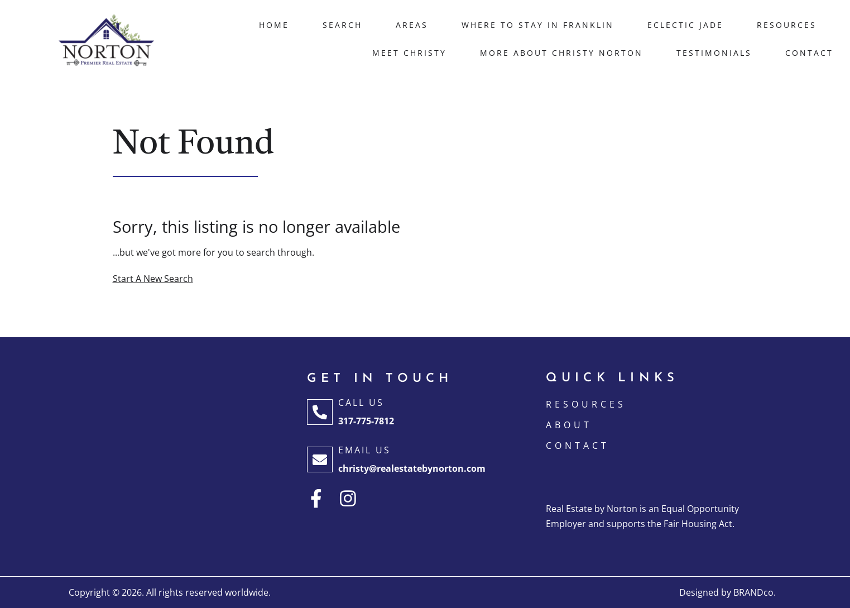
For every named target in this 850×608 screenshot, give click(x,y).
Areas (412, 25)
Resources (787, 25)
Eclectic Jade (685, 25)
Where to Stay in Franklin (538, 25)
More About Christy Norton (561, 52)
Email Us (364, 450)
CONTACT (577, 445)
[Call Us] (320, 412)
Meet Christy (409, 52)
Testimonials (714, 52)
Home (274, 25)
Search (342, 25)
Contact (809, 52)
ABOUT (569, 424)
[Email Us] (320, 459)
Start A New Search (153, 278)
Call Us (361, 402)
